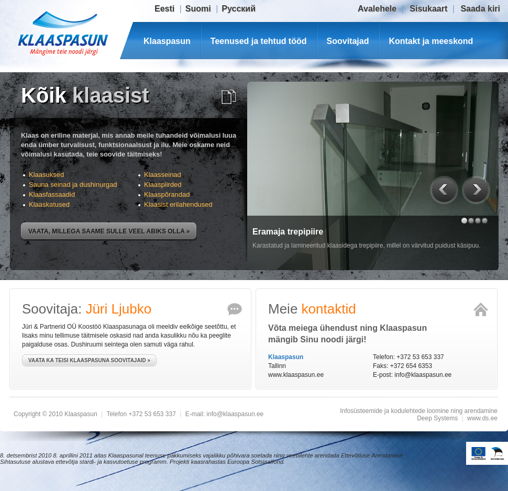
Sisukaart (428, 8)
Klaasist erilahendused (178, 204)
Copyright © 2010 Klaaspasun (56, 414)
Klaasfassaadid (52, 194)
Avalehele (377, 8)
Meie (312, 309)
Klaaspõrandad (167, 194)
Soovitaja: (86, 309)
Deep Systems (437, 418)
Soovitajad (348, 41)
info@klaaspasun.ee (422, 374)
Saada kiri (480, 8)
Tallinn (277, 366)
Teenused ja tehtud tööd (259, 41)
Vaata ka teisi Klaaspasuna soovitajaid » (89, 360)
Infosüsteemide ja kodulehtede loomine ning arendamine (419, 411)
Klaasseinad (162, 174)
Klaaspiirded (163, 184)
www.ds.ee (482, 418)
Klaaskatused (49, 204)
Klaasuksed (46, 174)
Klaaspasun (167, 41)
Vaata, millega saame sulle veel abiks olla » (109, 231)
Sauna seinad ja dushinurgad (73, 184)
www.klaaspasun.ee (296, 374)
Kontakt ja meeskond (431, 41)
